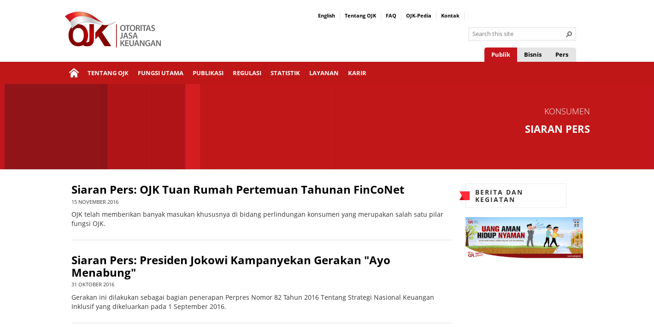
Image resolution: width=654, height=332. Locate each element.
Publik (500, 54)
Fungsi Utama (160, 73)
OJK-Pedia (418, 15)
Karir (357, 73)
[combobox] (518, 34)
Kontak (450, 15)
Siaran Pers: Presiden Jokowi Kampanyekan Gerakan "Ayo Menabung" (230, 266)
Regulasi (247, 73)
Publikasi (208, 73)
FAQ (391, 15)
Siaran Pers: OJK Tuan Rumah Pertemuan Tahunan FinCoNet (237, 190)
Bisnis (533, 54)
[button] (569, 34)
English (326, 15)
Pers (561, 54)
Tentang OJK (360, 15)
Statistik (285, 73)
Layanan (324, 73)
